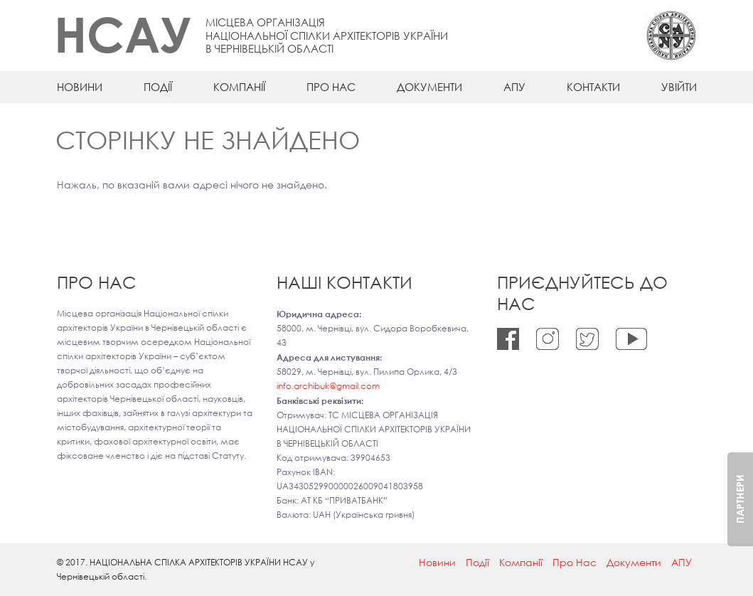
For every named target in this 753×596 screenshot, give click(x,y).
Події (158, 87)
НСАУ (122, 34)
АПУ (514, 87)
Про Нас (331, 87)
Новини (79, 87)
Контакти (593, 87)
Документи (429, 87)
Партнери (740, 498)
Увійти (679, 87)
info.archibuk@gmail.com (328, 386)
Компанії (239, 87)
